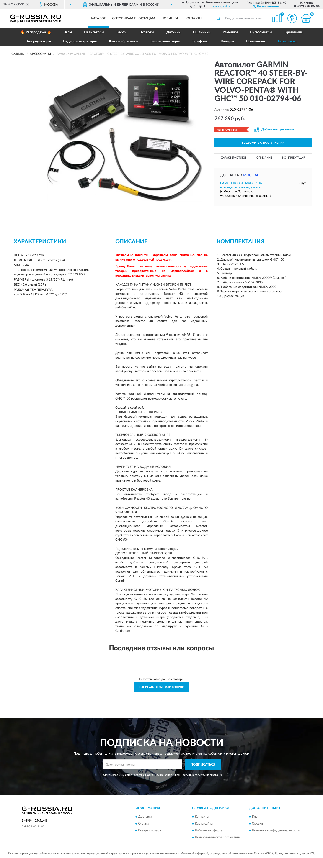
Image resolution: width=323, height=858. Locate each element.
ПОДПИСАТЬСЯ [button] (203, 764)
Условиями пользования (206, 774)
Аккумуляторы (39, 41)
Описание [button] (264, 157)
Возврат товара (149, 830)
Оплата (143, 823)
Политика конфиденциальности (276, 830)
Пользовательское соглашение (217, 837)
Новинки (169, 18)
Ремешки (230, 32)
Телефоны (200, 41)
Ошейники (201, 32)
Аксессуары (286, 41)
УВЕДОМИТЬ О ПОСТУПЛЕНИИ (263, 142)
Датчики (173, 32)
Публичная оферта (208, 830)
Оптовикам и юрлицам (133, 18)
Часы (68, 32)
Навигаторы (94, 32)
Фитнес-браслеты (123, 41)
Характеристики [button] (233, 157)
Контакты (193, 18)
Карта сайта (204, 823)
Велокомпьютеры (165, 41)
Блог (255, 817)
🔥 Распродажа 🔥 (36, 32)
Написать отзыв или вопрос (161, 687)
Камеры (227, 41)
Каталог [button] (98, 18)
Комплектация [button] (293, 157)
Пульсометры (261, 32)
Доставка (145, 817)
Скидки (257, 823)
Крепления (293, 32)
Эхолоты (147, 32)
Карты (121, 32)
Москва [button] (250, 175)
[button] (266, 6)
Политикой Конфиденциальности (167, 774)
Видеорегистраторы (80, 41)
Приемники (255, 41)
